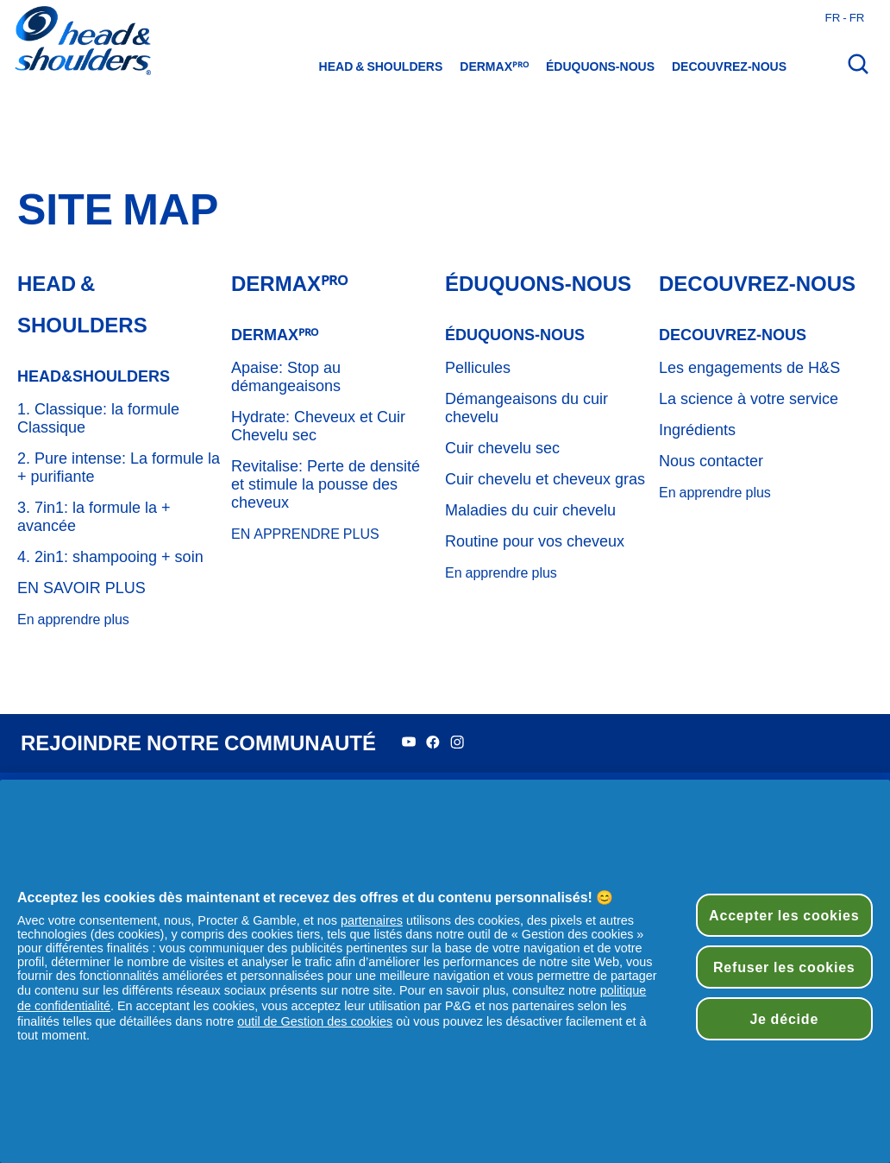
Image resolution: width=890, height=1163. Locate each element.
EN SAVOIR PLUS (81, 587)
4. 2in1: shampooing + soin (110, 556)
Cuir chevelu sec (502, 448)
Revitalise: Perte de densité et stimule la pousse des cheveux (325, 484)
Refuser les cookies (784, 967)
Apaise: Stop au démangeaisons (286, 376)
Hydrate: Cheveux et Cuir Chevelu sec (318, 426)
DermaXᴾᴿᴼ (494, 66)
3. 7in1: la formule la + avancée (94, 516)
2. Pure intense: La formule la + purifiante (118, 467)
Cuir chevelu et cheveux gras (545, 479)
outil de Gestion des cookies (314, 1021)
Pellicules (478, 367)
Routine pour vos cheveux (534, 541)
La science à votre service (748, 398)
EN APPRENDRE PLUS (305, 534)
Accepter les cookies (784, 915)
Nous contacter (711, 461)
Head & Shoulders (381, 66)
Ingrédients (697, 429)
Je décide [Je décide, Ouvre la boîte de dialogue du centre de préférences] (783, 1018)
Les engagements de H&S (749, 367)
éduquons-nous (600, 66)
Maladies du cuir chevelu (530, 510)
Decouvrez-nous (729, 66)
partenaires (372, 920)
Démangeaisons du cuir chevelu (526, 408)
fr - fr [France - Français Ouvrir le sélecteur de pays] (845, 17)
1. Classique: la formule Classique (98, 418)
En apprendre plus (73, 619)
